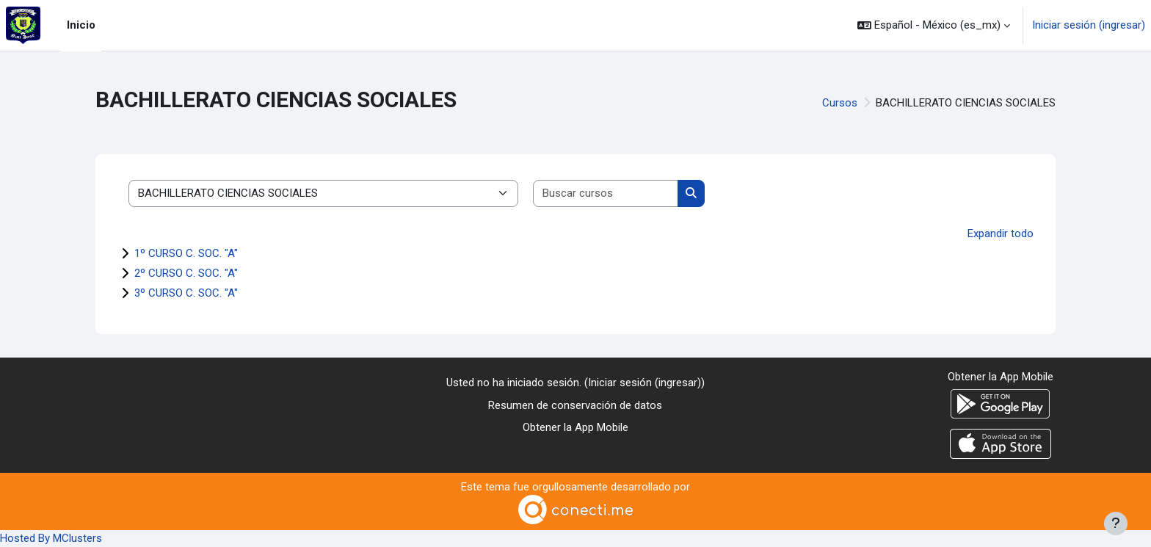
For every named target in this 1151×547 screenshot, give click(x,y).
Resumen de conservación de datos (575, 405)
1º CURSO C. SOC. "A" (186, 253)
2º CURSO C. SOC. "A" (186, 273)
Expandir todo (1000, 233)
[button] (934, 25)
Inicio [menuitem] (81, 25)
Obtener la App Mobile (575, 427)
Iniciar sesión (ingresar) (1088, 25)
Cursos (839, 102)
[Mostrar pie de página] (1116, 523)
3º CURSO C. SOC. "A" (186, 293)
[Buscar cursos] (606, 193)
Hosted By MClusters (51, 538)
